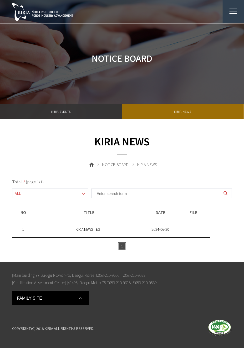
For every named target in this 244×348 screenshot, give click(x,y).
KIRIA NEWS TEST (89, 229)
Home (91, 164)
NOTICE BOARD (115, 164)
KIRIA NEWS (182, 111)
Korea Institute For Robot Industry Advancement (42, 12)
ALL (18, 193)
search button (226, 193)
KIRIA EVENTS (61, 111)
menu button (230, 11)
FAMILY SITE (29, 298)
